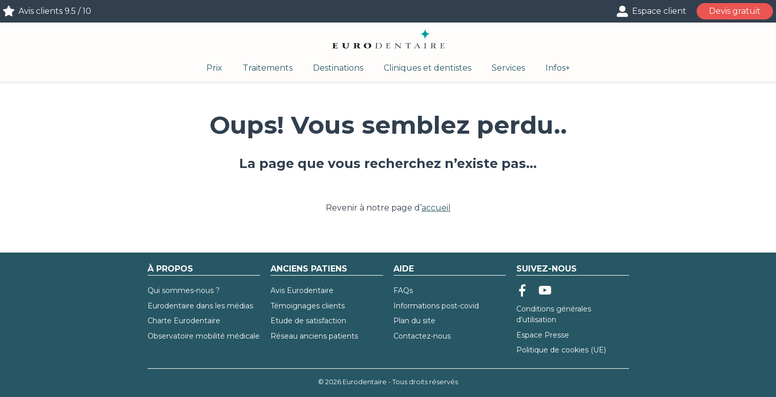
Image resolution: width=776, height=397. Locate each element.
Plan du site (414, 320)
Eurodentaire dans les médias (200, 305)
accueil (436, 208)
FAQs (403, 290)
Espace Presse (542, 335)
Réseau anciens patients (314, 336)
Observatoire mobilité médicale (204, 336)
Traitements (267, 68)
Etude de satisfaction (308, 320)
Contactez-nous (422, 336)
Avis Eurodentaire (301, 290)
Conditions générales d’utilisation (553, 314)
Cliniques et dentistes (427, 68)
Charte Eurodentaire (184, 320)
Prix (214, 68)
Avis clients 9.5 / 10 (54, 11)
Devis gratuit (735, 11)
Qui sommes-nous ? (184, 290)
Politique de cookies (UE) (561, 349)
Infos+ (558, 68)
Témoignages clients (307, 305)
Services (508, 68)
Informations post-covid (436, 305)
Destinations (338, 68)
